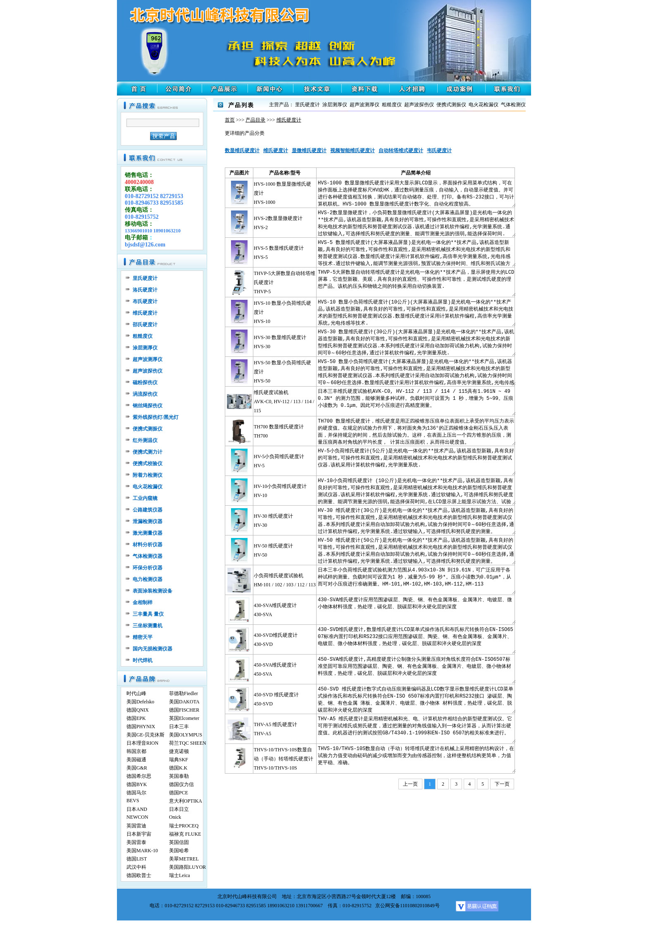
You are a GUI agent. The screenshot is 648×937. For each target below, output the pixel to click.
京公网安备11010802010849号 (407, 905)
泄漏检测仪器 (147, 521)
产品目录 (255, 120)
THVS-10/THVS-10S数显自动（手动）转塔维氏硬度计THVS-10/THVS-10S (283, 759)
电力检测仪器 (147, 579)
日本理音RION (142, 743)
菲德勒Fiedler (183, 693)
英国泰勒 (179, 776)
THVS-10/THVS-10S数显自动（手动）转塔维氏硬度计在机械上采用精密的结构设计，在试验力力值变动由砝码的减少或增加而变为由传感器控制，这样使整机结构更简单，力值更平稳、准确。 (416, 758)
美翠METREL (184, 859)
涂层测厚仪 (145, 348)
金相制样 (142, 602)
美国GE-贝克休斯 (145, 735)
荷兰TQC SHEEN (187, 743)
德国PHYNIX (140, 726)
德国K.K (178, 768)
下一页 (502, 784)
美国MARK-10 (142, 850)
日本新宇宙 (138, 834)
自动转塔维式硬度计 (401, 150)
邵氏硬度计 (145, 324)
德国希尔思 (138, 776)
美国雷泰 (136, 842)
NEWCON (137, 817)
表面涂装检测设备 (152, 591)
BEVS (132, 800)
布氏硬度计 (145, 301)
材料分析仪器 (147, 544)
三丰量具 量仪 (148, 614)
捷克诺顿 (179, 751)
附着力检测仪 (147, 475)
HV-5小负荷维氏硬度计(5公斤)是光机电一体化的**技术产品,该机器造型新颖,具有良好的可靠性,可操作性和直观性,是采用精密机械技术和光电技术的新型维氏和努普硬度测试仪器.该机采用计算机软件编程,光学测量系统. (416, 461)
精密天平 (142, 637)
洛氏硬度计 (145, 290)
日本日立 (179, 809)
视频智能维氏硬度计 (352, 150)
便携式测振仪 (147, 429)
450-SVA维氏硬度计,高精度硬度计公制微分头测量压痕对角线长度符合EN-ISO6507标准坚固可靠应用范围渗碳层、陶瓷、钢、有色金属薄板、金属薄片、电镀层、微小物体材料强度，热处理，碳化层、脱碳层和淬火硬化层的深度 (416, 669)
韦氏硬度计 (439, 150)
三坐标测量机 (147, 626)
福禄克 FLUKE (185, 834)
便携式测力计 (147, 452)
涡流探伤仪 (145, 394)
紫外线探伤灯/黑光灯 (156, 417)
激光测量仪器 (147, 533)
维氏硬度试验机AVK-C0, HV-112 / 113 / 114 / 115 (284, 402)
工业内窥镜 (145, 498)
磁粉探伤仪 (145, 382)
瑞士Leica (179, 875)
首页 (230, 120)
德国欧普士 (138, 875)
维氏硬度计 (145, 313)
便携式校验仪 (147, 463)
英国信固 (179, 842)
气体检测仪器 (147, 556)
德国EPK (136, 718)
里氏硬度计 (145, 278)
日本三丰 (179, 726)
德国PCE (178, 793)
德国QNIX (137, 710)
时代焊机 (142, 660)
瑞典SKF (178, 760)
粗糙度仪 (142, 336)
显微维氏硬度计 (309, 150)
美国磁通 (136, 760)
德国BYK (136, 784)
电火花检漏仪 (147, 487)
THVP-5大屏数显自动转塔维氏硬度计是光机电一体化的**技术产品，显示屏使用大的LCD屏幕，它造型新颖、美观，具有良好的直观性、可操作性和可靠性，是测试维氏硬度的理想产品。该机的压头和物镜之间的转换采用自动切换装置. (416, 282)
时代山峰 (136, 693)
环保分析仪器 (147, 568)
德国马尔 (136, 793)
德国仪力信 (181, 784)
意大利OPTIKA (185, 801)
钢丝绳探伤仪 (147, 406)
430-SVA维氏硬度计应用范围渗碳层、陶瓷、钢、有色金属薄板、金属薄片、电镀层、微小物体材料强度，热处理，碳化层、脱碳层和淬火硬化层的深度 (416, 609)
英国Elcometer (184, 718)
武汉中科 (136, 867)
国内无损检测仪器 (152, 649)
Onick (175, 817)
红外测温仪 (145, 440)
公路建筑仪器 (147, 510)
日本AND (136, 809)
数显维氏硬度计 (242, 150)
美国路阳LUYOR (187, 867)
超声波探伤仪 (147, 371)
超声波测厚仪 (147, 359)
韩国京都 (136, 751)
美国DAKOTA (184, 702)
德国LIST (136, 859)
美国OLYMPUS (185, 735)
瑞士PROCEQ (183, 826)
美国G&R (136, 768)
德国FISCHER (184, 710)
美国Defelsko (140, 702)
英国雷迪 (136, 826)
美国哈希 (179, 850)
